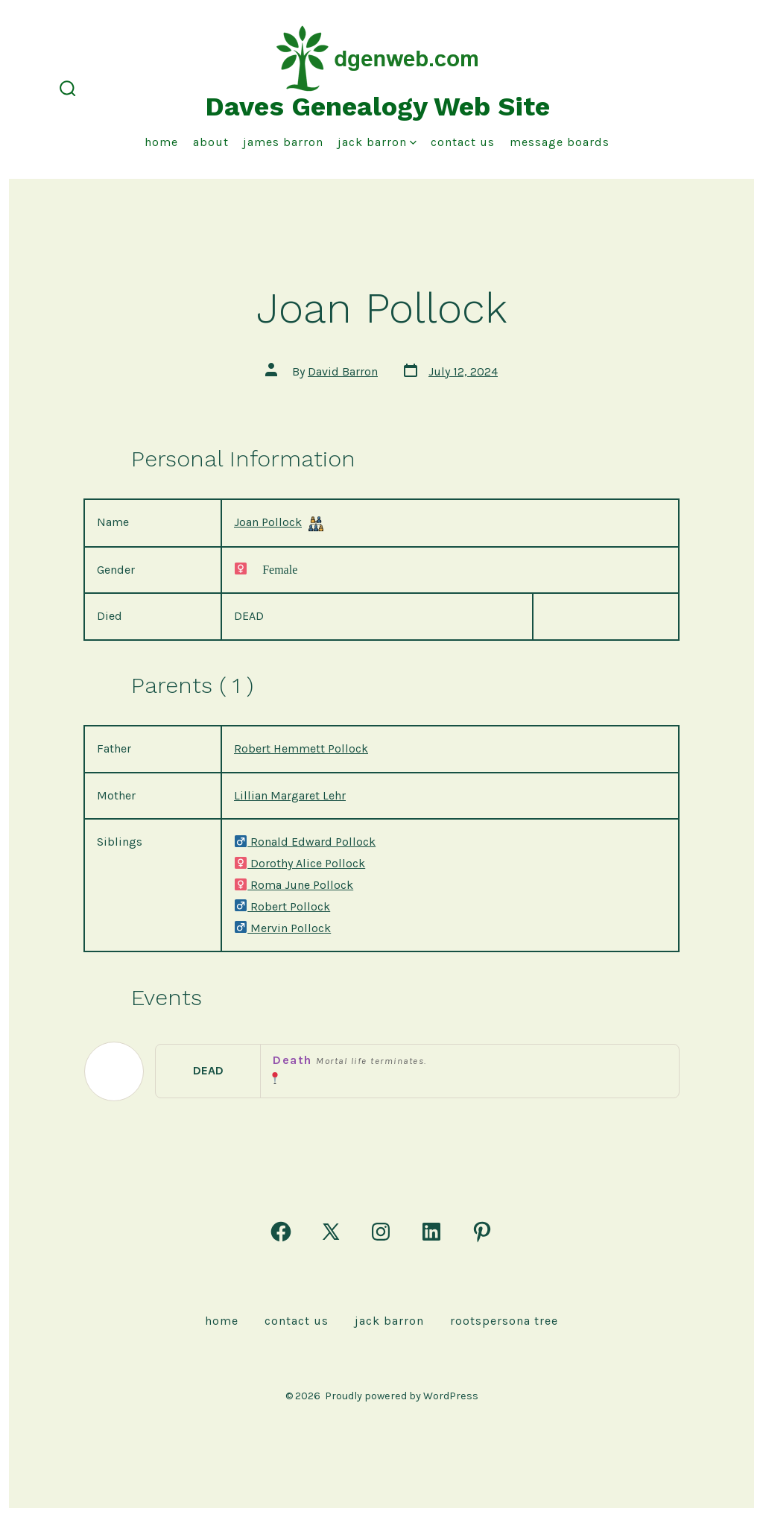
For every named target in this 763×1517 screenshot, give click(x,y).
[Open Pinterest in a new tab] (482, 1231)
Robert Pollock (282, 906)
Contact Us (463, 142)
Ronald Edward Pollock (305, 841)
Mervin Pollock (282, 928)
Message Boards (560, 142)
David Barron (343, 371)
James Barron (283, 142)
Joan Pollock (268, 522)
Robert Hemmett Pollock (301, 748)
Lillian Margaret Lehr (290, 795)
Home (161, 142)
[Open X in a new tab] (331, 1231)
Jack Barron (377, 142)
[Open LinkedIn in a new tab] (431, 1231)
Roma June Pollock (293, 885)
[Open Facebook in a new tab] (281, 1231)
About (211, 142)
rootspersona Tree (504, 1321)
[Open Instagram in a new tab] (381, 1231)
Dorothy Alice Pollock (299, 863)
